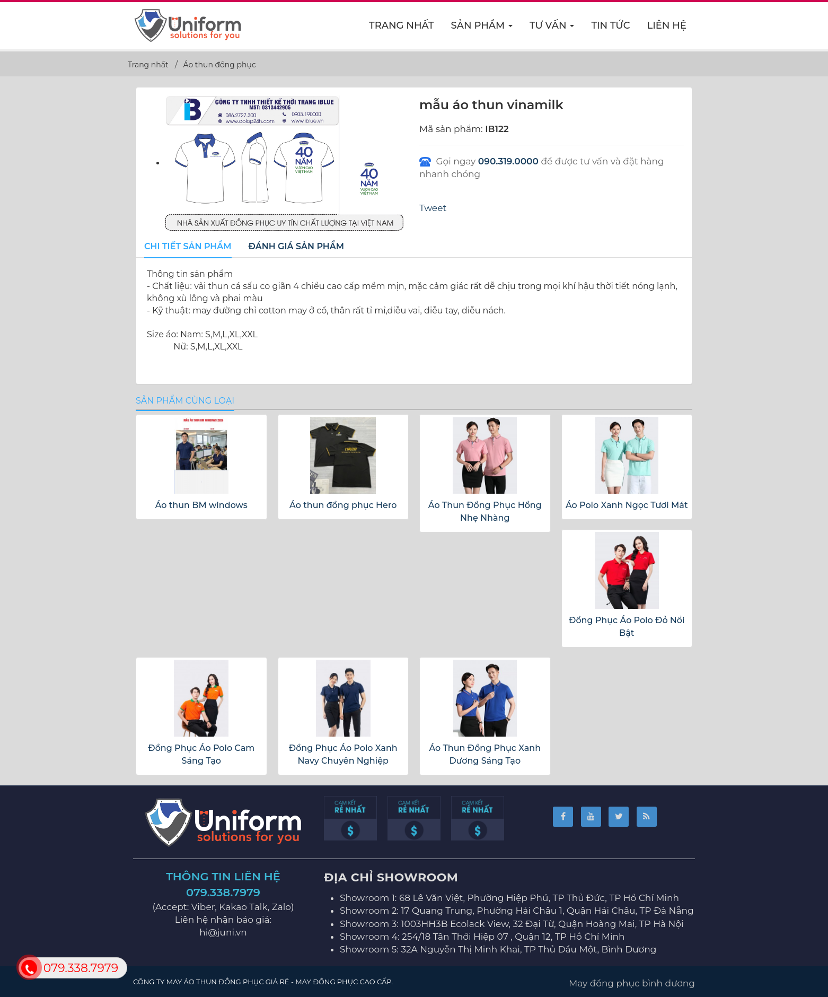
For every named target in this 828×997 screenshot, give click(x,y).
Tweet (432, 208)
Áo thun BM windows (201, 505)
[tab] (188, 247)
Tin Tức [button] (610, 25)
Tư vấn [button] (552, 29)
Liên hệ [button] (666, 25)
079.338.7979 (223, 892)
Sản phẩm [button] (482, 29)
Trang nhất (401, 25)
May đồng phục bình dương (632, 983)
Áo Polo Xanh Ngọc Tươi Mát (627, 505)
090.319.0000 (508, 161)
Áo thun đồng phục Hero (343, 505)
